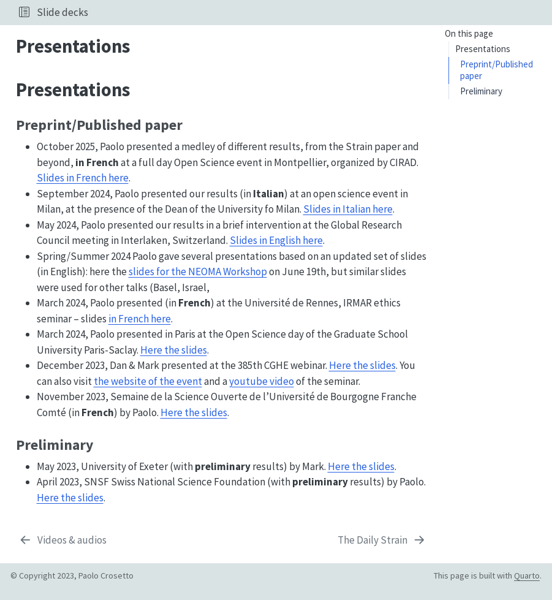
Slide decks (62, 12)
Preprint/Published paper (496, 70)
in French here (139, 318)
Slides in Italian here (348, 209)
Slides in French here (83, 177)
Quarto (527, 575)
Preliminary (481, 91)
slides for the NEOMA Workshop (198, 271)
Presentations (482, 49)
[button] (24, 12)
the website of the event (148, 381)
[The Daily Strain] (382, 540)
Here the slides (173, 350)
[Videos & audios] (63, 540)
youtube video (261, 381)
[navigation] (318, 12)
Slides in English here (276, 240)
